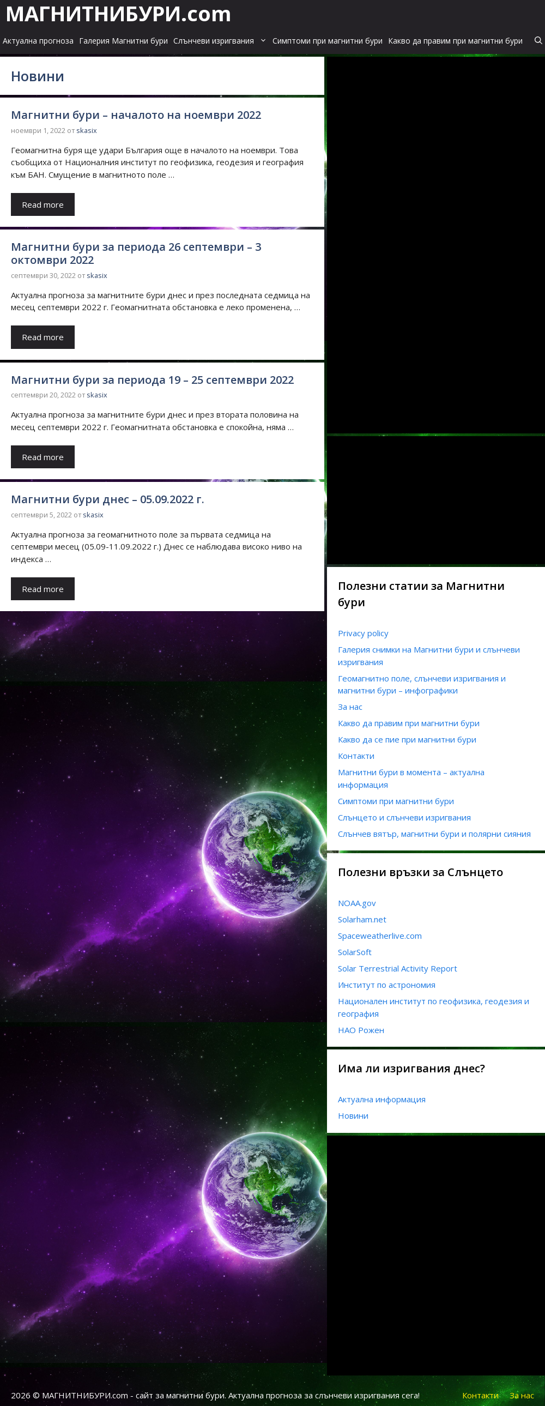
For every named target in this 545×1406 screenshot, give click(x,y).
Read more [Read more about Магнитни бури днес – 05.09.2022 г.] (43, 582)
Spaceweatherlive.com (380, 929)
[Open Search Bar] (538, 36)
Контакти (356, 749)
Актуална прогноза (38, 36)
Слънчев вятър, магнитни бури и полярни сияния (434, 827)
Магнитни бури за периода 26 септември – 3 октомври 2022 (136, 247)
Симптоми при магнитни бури (327, 36)
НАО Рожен (361, 1023)
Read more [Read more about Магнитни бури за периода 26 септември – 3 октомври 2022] (43, 330)
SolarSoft (355, 945)
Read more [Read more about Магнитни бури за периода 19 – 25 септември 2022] (43, 450)
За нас (350, 700)
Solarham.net (362, 913)
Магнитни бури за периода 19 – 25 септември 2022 (152, 373)
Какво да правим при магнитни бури (455, 36)
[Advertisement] (419, 249)
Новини (353, 1109)
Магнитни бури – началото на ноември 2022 (136, 108)
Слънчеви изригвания (221, 36)
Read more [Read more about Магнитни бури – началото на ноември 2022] (43, 198)
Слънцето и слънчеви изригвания (404, 811)
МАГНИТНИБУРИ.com (118, 12)
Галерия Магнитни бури (123, 36)
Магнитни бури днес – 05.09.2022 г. (107, 493)
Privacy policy (363, 626)
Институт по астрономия (386, 978)
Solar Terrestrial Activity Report (397, 962)
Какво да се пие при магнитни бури (407, 733)
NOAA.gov (357, 896)
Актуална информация (382, 1093)
